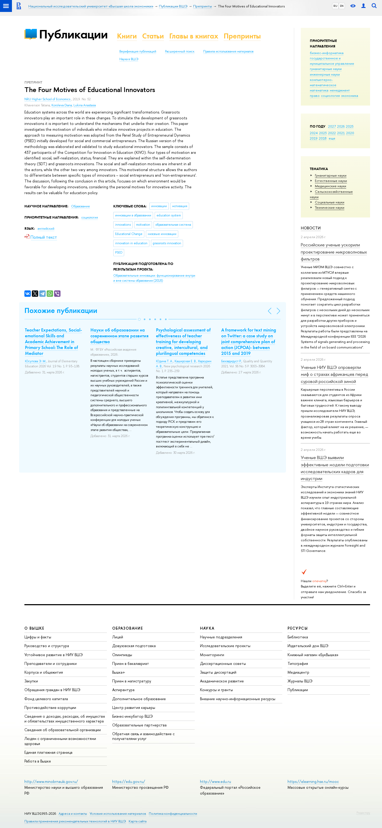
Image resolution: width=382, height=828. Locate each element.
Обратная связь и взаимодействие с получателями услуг (143, 736)
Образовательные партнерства (139, 724)
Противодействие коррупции (50, 707)
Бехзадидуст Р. (231, 361)
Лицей (117, 636)
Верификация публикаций (137, 51)
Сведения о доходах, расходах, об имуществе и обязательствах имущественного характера (64, 719)
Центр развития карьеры (133, 707)
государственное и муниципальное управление (332, 61)
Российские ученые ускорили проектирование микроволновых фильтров (334, 252)
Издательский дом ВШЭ (308, 645)
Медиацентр (298, 672)
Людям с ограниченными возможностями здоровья (60, 741)
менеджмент (340, 90)
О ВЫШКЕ (34, 628)
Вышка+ (118, 672)
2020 (350, 132)
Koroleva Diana (61, 105)
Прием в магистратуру (131, 680)
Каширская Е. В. (185, 361)
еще (332, 138)
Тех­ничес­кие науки (329, 207)
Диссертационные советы (223, 663)
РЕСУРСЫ (298, 628)
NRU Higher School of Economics (47, 99)
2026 (341, 126)
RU (335, 6)
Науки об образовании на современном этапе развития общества (119, 336)
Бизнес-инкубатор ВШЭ (132, 716)
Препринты (242, 36)
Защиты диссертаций (218, 672)
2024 (314, 132)
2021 (341, 132)
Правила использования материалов (228, 51)
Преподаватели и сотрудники (50, 663)
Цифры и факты (37, 636)
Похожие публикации (60, 310)
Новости (311, 228)
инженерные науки (325, 74)
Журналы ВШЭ (300, 680)
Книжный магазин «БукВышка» (313, 654)
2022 (332, 132)
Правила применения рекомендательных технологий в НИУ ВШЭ (75, 821)
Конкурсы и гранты (216, 689)
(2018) (154, 278)
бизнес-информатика (327, 52)
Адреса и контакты (73, 813)
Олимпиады (122, 654)
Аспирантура (123, 689)
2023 (323, 132)
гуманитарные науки (326, 68)
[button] (139, 319)
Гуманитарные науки (330, 175)
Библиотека (298, 636)
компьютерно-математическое (323, 82)
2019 (314, 138)
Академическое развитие (222, 680)
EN (342, 6)
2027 (332, 126)
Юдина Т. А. (164, 361)
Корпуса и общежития (43, 672)
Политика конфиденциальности (173, 813)
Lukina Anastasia (84, 105)
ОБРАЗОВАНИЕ (127, 628)
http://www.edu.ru (215, 781)
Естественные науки (331, 180)
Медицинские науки (330, 186)
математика (319, 90)
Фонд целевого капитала (46, 698)
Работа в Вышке (37, 761)
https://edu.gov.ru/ (128, 781)
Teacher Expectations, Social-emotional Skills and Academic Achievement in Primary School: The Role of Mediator (53, 341)
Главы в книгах (193, 36)
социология (330, 95)
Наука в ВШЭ (128, 59)
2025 (350, 126)
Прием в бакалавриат (130, 663)
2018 (323, 138)
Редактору (363, 812)
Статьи (153, 36)
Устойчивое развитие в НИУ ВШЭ (53, 654)
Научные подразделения (221, 636)
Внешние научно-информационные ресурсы (237, 698)
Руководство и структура (46, 645)
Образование (80, 206)
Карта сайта (137, 821)
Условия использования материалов (118, 813)
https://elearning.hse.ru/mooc (313, 781)
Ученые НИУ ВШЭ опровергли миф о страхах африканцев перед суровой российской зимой (334, 374)
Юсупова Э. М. (35, 361)
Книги (127, 36)
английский (46, 228)
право (315, 95)
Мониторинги (212, 654)
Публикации (73, 34)
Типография (298, 663)
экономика (349, 95)
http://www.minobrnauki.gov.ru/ (51, 781)
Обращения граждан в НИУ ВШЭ (52, 689)
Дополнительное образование (139, 698)
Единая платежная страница (48, 752)
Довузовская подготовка (134, 645)
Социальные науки (329, 202)
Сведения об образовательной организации (62, 729)
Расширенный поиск (179, 51)
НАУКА (207, 628)
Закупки (31, 680)
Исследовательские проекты (225, 645)
